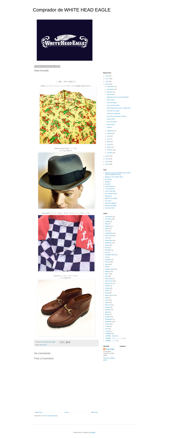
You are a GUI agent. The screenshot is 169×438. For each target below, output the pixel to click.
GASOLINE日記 (110, 186)
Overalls (107, 288)
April (108, 144)
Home (67, 412)
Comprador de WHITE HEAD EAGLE (72, 9)
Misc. (106, 274)
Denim (107, 245)
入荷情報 (108, 333)
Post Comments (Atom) (50, 416)
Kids (106, 267)
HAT (106, 252)
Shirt (106, 300)
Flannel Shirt (111, 119)
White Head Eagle (110, 205)
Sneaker (107, 307)
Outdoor (107, 286)
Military (107, 271)
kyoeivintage (110, 349)
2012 (107, 161)
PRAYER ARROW (110, 203)
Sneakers (108, 309)
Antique (107, 221)
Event (107, 247)
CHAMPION (109, 233)
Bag (106, 224)
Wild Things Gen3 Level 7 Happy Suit (118, 108)
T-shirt (107, 324)
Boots (107, 228)
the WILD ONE (109, 208)
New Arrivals (43, 345)
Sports (107, 312)
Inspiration (108, 259)
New (106, 276)
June (109, 139)
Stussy (107, 314)
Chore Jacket (109, 236)
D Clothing (108, 179)
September (110, 131)
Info (106, 257)
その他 (107, 331)
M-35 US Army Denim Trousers (116, 116)
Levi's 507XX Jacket (113, 111)
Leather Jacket (109, 269)
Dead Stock (108, 240)
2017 (107, 78)
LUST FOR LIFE (110, 191)
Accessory (108, 219)
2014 (107, 156)
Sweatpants (108, 319)
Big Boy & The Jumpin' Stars (114, 177)
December (110, 86)
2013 (107, 159)
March (109, 147)
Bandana (108, 226)
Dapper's (108, 182)
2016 (107, 81)
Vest (106, 329)
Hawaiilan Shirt (109, 255)
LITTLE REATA (110, 189)
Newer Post (38, 412)
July (108, 136)
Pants (107, 293)
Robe (106, 298)
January (110, 152)
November (110, 89)
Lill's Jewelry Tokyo (111, 193)
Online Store (109, 283)
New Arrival (108, 278)
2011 (107, 164)
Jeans (107, 264)
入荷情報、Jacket (110, 336)
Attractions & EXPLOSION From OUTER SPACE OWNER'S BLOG (118, 173)
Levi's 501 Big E (112, 122)
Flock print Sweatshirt (113, 113)
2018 (107, 76)
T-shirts (107, 326)
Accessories (109, 216)
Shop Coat (108, 305)
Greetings (108, 250)
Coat (106, 238)
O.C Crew (108, 201)
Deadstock (108, 243)
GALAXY (108, 184)
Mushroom (108, 196)
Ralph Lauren (109, 295)
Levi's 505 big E (112, 102)
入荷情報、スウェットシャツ (114, 338)
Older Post (94, 412)
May (108, 141)
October (110, 92)
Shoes (107, 302)
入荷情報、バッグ (110, 341)
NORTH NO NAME (111, 198)
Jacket (107, 262)
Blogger (92, 432)
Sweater (107, 317)
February (110, 150)
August (109, 133)
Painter (107, 290)
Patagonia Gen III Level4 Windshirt (118, 97)
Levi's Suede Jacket (113, 105)
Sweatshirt (108, 321)
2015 (107, 84)
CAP (106, 231)
